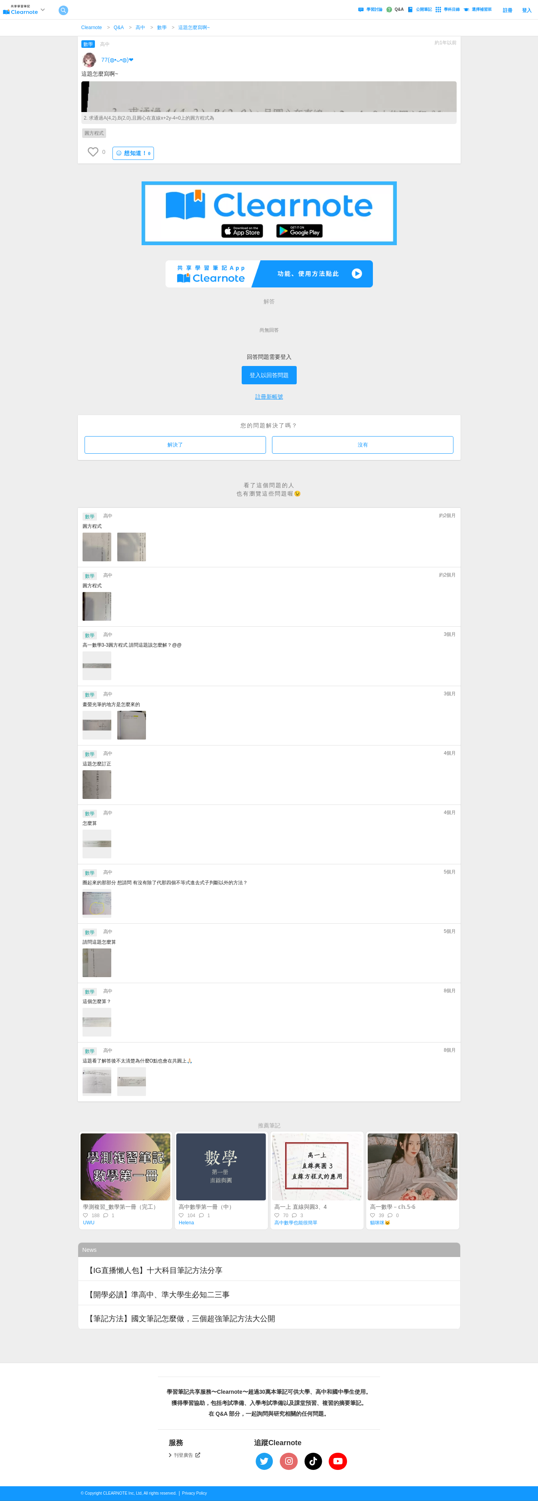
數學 (162, 27)
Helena (186, 1223)
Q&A (119, 27)
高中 (140, 27)
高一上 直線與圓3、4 (300, 1207)
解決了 (175, 445)
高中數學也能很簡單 (295, 1223)
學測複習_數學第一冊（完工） (121, 1207)
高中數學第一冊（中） (207, 1207)
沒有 (363, 445)
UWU (89, 1223)
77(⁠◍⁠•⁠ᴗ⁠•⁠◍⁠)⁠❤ (117, 60)
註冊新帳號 (269, 396)
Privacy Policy (194, 1493)
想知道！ (133, 153)
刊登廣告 (187, 1455)
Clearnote (91, 27)
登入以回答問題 (269, 375)
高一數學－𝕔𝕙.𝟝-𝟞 (393, 1207)
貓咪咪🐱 (380, 1223)
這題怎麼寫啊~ (194, 27)
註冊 (507, 10)
